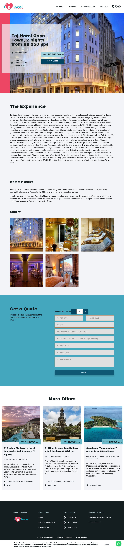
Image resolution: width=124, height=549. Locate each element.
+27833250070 (95, 522)
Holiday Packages (47, 522)
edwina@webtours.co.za (100, 517)
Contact (104, 6)
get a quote (52, 61)
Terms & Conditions (64, 537)
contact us (44, 527)
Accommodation (88, 6)
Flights (72, 6)
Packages (60, 6)
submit (84, 372)
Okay (107, 544)
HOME (41, 517)
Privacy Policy (81, 537)
